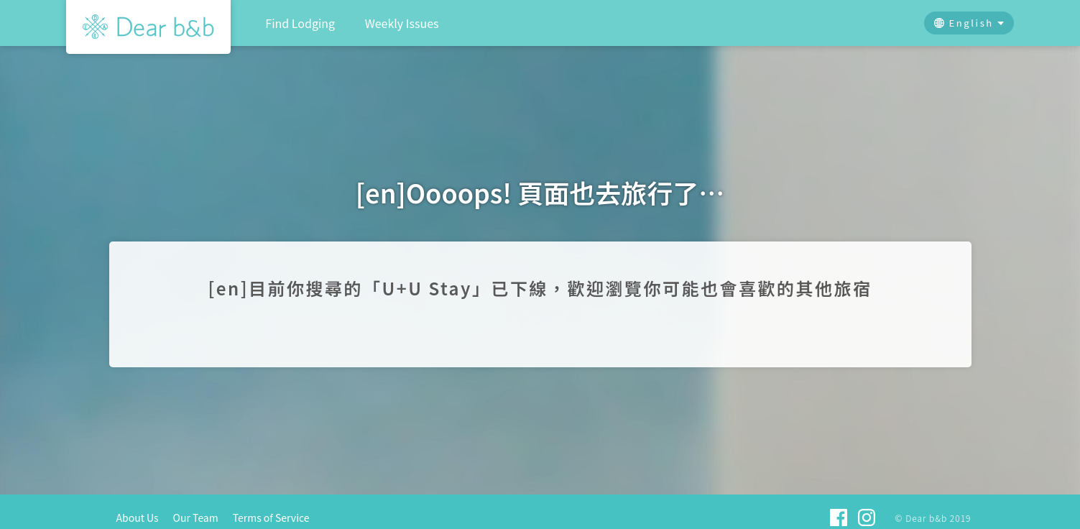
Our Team (195, 517)
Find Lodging (300, 23)
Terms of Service (271, 517)
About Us (137, 517)
